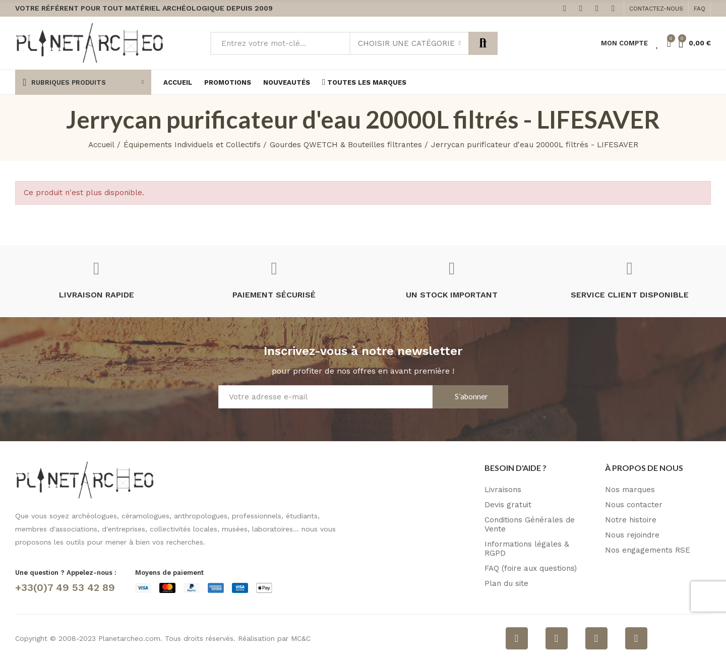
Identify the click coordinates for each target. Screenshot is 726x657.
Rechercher (483, 43)
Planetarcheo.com (129, 638)
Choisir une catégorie (406, 43)
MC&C (301, 638)
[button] (656, 9)
